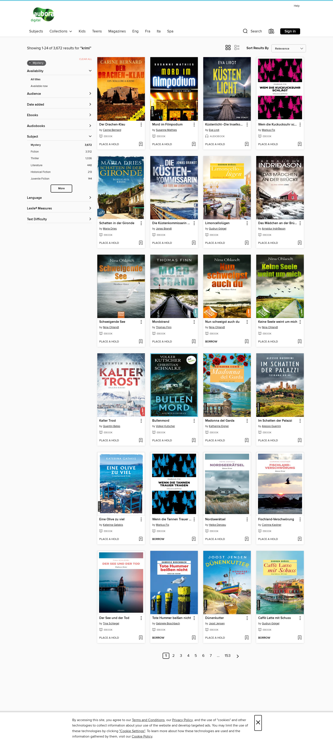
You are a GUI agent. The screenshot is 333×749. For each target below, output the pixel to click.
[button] (252, 32)
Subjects (36, 31)
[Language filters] (59, 198)
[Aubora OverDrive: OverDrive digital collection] (43, 15)
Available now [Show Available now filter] (39, 86)
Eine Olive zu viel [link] (112, 519)
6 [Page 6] (203, 655)
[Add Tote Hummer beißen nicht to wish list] (193, 638)
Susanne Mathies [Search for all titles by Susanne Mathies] (166, 130)
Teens (97, 31)
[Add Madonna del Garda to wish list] (246, 441)
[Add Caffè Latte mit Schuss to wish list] (299, 638)
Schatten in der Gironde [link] (116, 223)
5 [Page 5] (196, 655)
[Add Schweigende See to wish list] (140, 342)
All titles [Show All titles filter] (35, 79)
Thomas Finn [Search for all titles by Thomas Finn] (163, 327)
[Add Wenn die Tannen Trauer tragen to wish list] (193, 539)
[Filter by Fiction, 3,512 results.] (61, 151)
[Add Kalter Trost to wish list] (140, 441)
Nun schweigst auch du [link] (222, 322)
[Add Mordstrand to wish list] (193, 342)
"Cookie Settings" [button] (132, 731)
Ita (159, 31)
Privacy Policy (182, 720)
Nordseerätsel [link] (215, 519)
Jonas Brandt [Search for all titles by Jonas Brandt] (164, 228)
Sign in (290, 31)
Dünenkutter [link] (214, 618)
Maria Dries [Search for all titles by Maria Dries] (110, 228)
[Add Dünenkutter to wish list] (246, 638)
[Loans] (271, 32)
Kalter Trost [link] (107, 421)
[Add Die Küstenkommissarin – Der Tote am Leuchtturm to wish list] (193, 243)
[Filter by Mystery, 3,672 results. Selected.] (61, 145)
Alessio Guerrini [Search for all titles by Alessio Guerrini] (271, 426)
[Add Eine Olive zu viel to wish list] (140, 539)
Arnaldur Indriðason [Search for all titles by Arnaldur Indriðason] (273, 228)
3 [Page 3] (181, 655)
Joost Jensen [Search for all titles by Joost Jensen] (217, 623)
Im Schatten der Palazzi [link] (275, 421)
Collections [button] (61, 31)
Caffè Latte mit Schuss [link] (274, 618)
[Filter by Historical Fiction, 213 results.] (61, 172)
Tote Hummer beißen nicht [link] (171, 618)
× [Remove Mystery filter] (30, 63)
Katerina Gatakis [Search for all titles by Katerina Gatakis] (113, 525)
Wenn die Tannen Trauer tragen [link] (172, 519)
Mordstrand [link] (160, 322)
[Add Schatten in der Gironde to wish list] (140, 243)
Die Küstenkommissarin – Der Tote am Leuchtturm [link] (172, 223)
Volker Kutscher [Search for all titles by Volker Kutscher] (165, 426)
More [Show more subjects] (61, 188)
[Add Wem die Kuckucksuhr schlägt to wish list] (299, 144)
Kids (82, 31)
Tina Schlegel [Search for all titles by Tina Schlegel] (111, 623)
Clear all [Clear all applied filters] (85, 59)
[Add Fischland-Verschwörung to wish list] (299, 539)
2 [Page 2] (173, 655)
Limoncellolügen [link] (217, 223)
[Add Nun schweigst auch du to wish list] (246, 342)
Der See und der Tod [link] (114, 618)
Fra (147, 31)
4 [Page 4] (188, 655)
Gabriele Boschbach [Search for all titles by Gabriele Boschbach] (168, 623)
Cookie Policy (142, 736)
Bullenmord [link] (160, 421)
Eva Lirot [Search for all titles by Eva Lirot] (214, 130)
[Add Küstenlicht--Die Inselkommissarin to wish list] (246, 144)
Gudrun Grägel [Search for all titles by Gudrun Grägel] (217, 228)
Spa (170, 31)
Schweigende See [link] (112, 322)
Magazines (117, 31)
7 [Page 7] (211, 655)
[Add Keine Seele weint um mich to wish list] (299, 342)
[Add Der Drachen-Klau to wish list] (140, 144)
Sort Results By (258, 48)
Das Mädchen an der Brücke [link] (278, 223)
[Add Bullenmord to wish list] (193, 441)
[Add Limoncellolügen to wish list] (246, 243)
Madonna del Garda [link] (219, 421)
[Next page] (238, 655)
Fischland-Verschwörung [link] (276, 519)
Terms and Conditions (148, 720)
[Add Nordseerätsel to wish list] (246, 539)
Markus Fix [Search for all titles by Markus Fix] (268, 130)
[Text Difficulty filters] (59, 219)
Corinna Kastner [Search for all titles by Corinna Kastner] (271, 525)
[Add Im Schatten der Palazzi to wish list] (299, 441)
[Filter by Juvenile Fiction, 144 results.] (61, 179)
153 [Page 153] (228, 655)
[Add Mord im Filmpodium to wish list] (193, 144)
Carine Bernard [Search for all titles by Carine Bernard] (112, 130)
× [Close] (258, 722)
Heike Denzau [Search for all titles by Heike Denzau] (217, 525)
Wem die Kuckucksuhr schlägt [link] (278, 125)
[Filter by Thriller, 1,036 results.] (61, 158)
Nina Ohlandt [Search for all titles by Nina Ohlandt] (111, 327)
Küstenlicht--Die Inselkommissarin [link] (225, 125)
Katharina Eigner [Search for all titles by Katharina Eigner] (219, 426)
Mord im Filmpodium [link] (167, 125)
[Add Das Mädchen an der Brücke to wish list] (299, 243)
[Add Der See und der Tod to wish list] (140, 638)
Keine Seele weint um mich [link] (277, 322)
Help (296, 6)
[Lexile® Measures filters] (59, 208)
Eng (135, 31)
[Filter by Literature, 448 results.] (61, 165)
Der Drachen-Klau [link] (112, 125)
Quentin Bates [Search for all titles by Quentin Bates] (111, 426)
